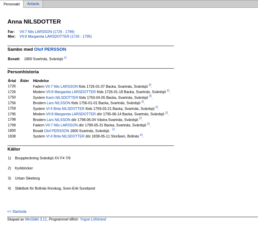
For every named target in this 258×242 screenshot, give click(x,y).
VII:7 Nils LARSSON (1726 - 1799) (46, 32)
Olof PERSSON (50, 49)
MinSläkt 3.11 (36, 219)
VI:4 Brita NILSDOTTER (65, 108)
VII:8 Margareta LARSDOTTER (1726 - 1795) (55, 36)
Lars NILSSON (58, 103)
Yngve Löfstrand (93, 219)
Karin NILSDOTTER (62, 97)
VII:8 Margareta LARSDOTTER (71, 92)
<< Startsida (16, 211)
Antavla (33, 4)
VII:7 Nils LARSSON (61, 86)
